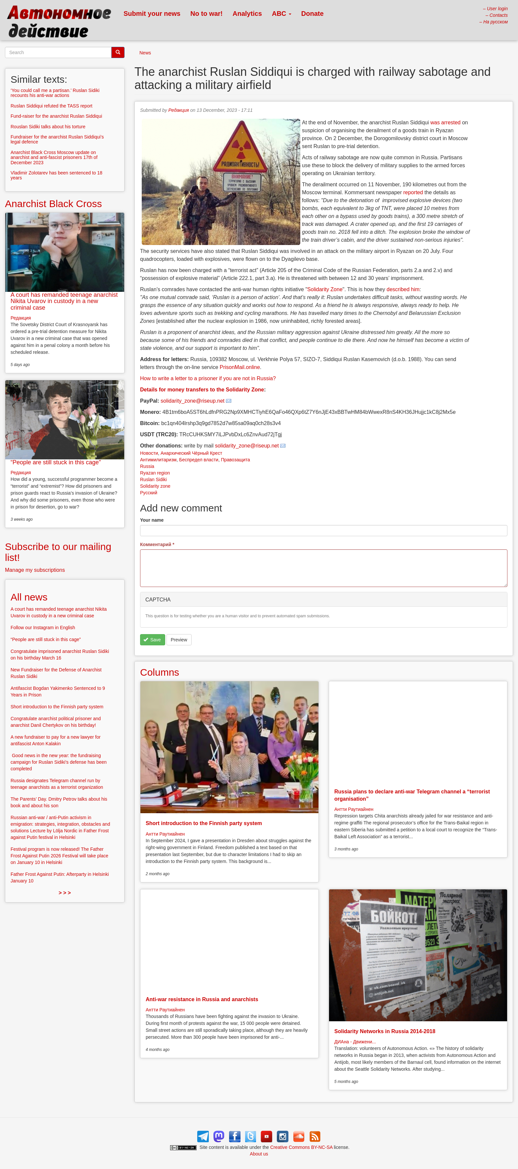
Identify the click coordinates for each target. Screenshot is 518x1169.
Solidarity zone (155, 486)
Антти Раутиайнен (165, 834)
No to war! (206, 13)
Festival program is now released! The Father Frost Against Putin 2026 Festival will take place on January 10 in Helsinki (59, 855)
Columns (159, 672)
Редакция (178, 110)
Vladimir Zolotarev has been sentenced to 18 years (56, 175)
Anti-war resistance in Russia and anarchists (202, 999)
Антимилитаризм (158, 459)
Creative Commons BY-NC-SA (301, 1147)
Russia (147, 466)
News (145, 52)
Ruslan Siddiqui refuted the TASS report (51, 105)
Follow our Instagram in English (43, 627)
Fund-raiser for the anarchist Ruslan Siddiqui (56, 116)
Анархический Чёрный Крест (191, 453)
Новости (149, 453)
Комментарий (157, 544)
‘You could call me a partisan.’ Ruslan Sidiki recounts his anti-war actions (55, 93)
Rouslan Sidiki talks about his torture (48, 126)
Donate (312, 13)
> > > (65, 893)
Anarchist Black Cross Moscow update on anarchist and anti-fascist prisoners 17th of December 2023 (54, 157)
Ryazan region (155, 473)
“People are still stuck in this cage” (56, 462)
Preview (179, 639)
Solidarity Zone (325, 289)
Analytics (247, 13)
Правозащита (235, 459)
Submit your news (152, 13)
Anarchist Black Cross (53, 203)
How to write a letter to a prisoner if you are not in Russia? (208, 378)
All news (29, 597)
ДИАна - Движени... (355, 1041)
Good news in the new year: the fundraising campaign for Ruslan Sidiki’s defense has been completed (59, 762)
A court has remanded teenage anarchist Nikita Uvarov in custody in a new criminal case (64, 301)
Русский (148, 492)
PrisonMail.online (240, 367)
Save (152, 639)
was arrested (445, 122)
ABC (281, 13)
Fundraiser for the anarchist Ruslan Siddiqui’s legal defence (57, 139)
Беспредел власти (198, 459)
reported (413, 192)
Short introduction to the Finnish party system (204, 823)
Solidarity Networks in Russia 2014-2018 (384, 1031)
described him (403, 289)
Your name (152, 520)
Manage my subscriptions (35, 570)
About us (259, 1153)
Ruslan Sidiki (153, 479)
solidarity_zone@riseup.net (192, 401)
